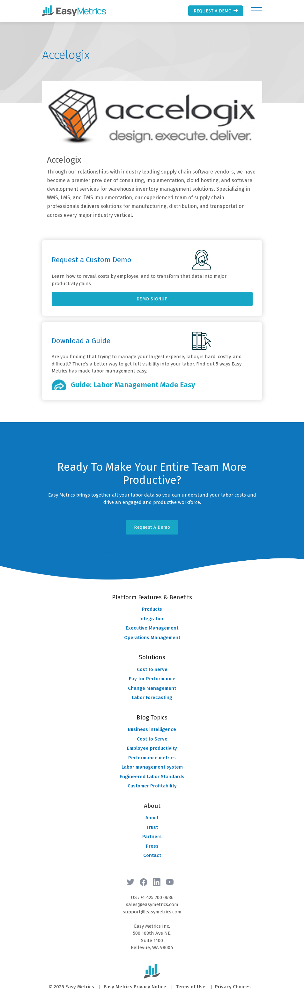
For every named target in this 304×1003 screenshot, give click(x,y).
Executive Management (152, 628)
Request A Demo (152, 527)
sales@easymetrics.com (152, 904)
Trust (152, 827)
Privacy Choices (233, 987)
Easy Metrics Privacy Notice (135, 987)
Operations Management (152, 637)
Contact (152, 855)
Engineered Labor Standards (152, 776)
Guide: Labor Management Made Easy (133, 384)
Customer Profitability (152, 786)
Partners (152, 836)
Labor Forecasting (152, 697)
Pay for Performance (152, 679)
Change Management (152, 688)
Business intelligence (152, 729)
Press (152, 846)
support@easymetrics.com (152, 912)
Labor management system (152, 767)
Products (152, 609)
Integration (152, 619)
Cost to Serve (152, 669)
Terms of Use (190, 987)
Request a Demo (216, 11)
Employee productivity (152, 748)
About (152, 818)
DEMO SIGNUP (152, 299)
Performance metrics (152, 758)
